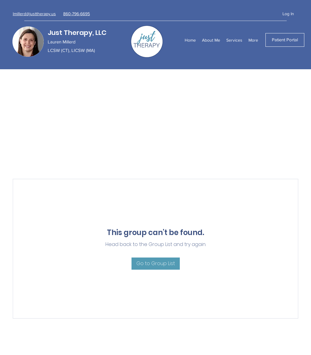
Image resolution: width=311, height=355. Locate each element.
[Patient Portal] (284, 40)
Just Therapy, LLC (77, 32)
